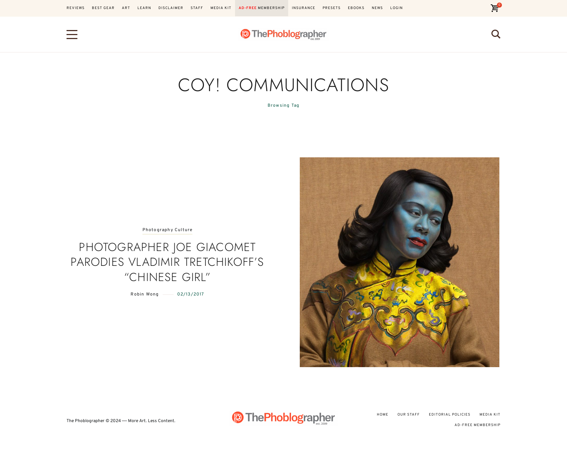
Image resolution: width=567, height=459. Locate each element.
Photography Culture (167, 230)
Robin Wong (145, 294)
